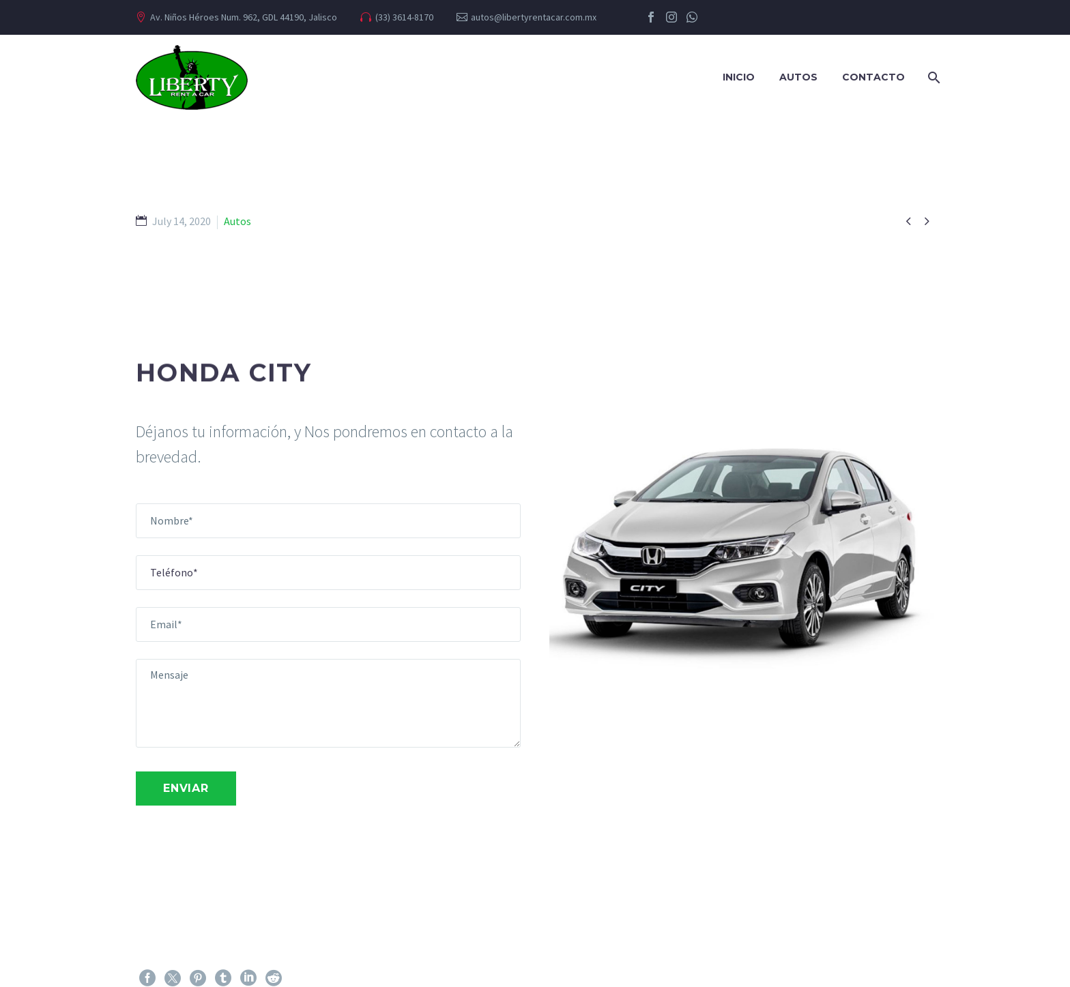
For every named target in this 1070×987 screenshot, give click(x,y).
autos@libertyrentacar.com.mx (533, 17)
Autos (798, 77)
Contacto (873, 77)
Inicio (739, 77)
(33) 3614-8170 (404, 17)
